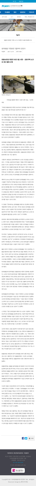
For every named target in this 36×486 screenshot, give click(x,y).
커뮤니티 (31, 12)
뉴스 (12, 17)
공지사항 (4, 17)
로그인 (14, 1)
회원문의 (26, 453)
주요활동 (7, 12)
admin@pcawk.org (20, 465)
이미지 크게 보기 (6, 95)
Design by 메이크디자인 (21, 482)
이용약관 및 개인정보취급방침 (15, 453)
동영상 (19, 17)
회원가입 (21, 1)
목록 (32, 438)
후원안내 (22, 12)
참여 (15, 12)
